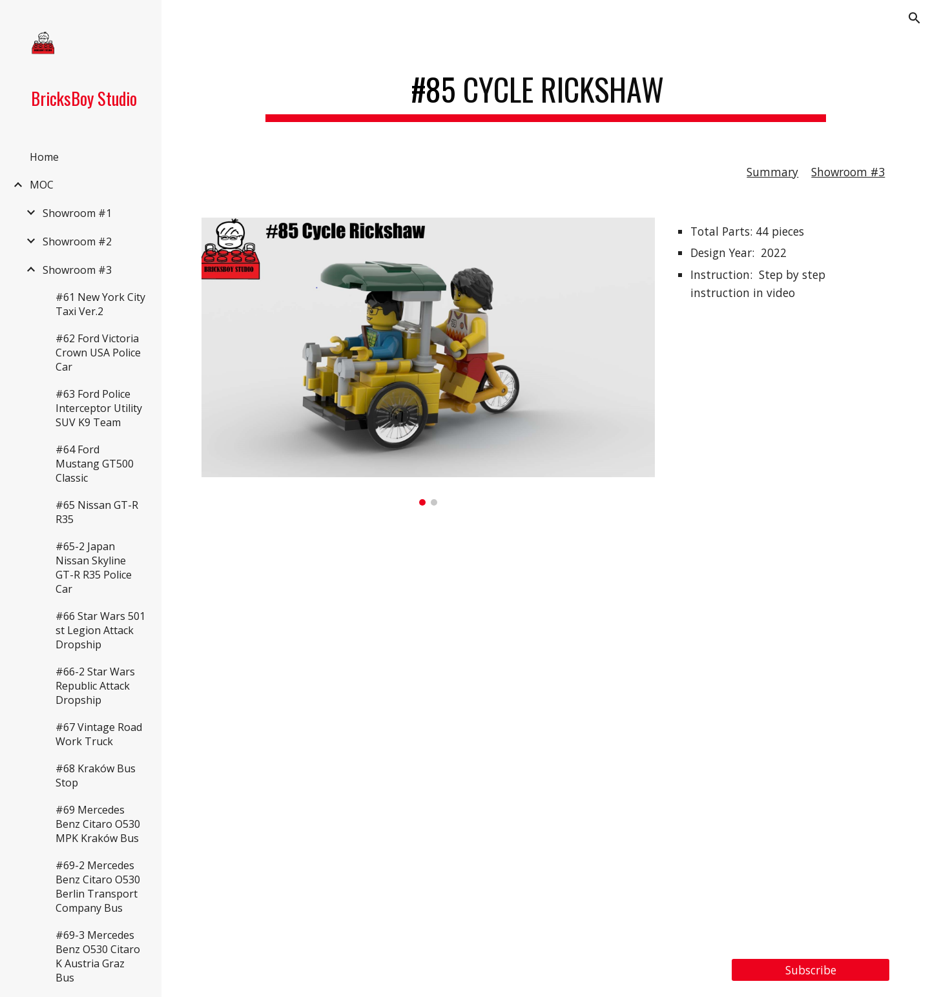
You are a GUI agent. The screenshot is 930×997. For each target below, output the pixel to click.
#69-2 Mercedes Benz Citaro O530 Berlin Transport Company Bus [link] (98, 886)
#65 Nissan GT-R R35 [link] (97, 512)
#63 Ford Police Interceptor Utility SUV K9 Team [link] (99, 408)
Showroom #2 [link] (77, 241)
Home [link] (44, 157)
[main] (545, 90)
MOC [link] (42, 185)
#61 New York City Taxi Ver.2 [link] (100, 304)
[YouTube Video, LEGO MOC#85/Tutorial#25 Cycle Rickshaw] (546, 732)
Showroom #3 (848, 172)
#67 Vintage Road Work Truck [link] (99, 734)
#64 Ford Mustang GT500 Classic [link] (95, 463)
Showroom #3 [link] (77, 270)
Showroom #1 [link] (77, 213)
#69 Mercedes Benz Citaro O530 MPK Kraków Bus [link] (98, 824)
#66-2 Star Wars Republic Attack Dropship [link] (95, 685)
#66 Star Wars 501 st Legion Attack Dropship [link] (100, 630)
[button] (914, 18)
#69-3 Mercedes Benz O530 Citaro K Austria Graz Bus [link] (98, 956)
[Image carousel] (428, 362)
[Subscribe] (810, 970)
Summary (772, 172)
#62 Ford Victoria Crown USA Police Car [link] (98, 352)
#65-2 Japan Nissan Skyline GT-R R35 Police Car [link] (94, 567)
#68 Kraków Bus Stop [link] (96, 775)
